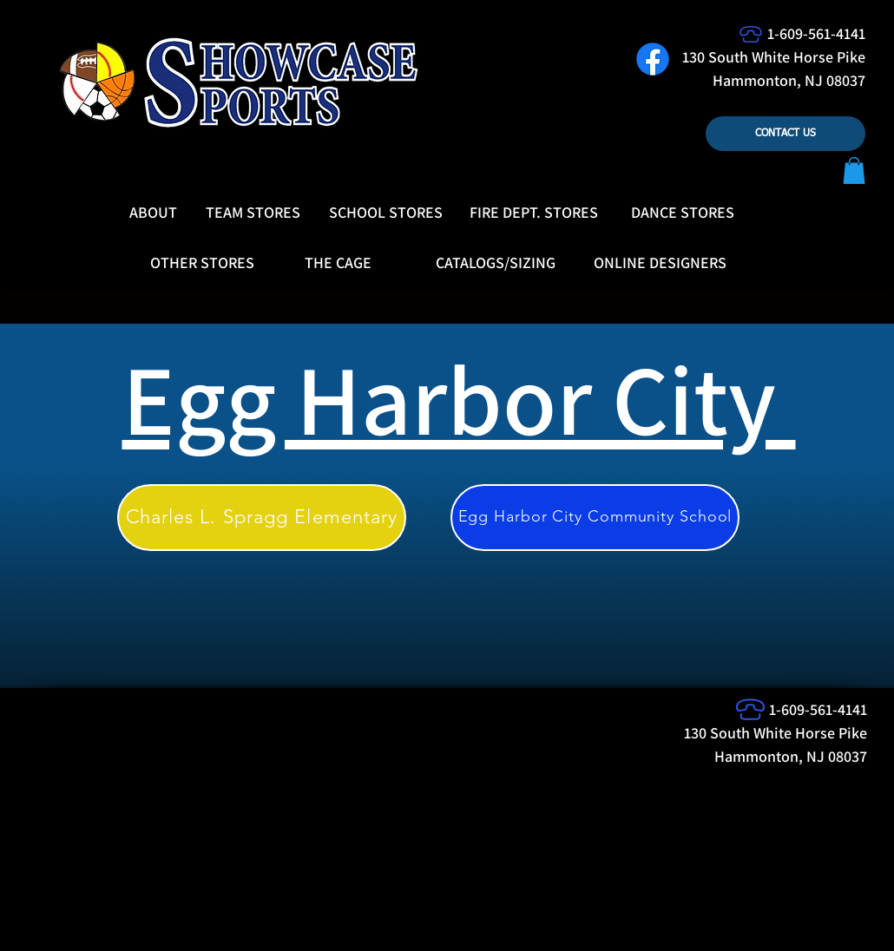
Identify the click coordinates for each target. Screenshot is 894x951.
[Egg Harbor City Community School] (595, 517)
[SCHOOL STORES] (386, 212)
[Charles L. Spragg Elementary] (261, 517)
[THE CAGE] (337, 263)
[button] (854, 170)
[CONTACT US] (785, 133)
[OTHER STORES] (202, 263)
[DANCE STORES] (682, 212)
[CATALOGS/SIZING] (495, 263)
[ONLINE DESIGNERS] (659, 263)
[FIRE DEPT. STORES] (534, 212)
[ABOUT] (153, 212)
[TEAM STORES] (253, 212)
